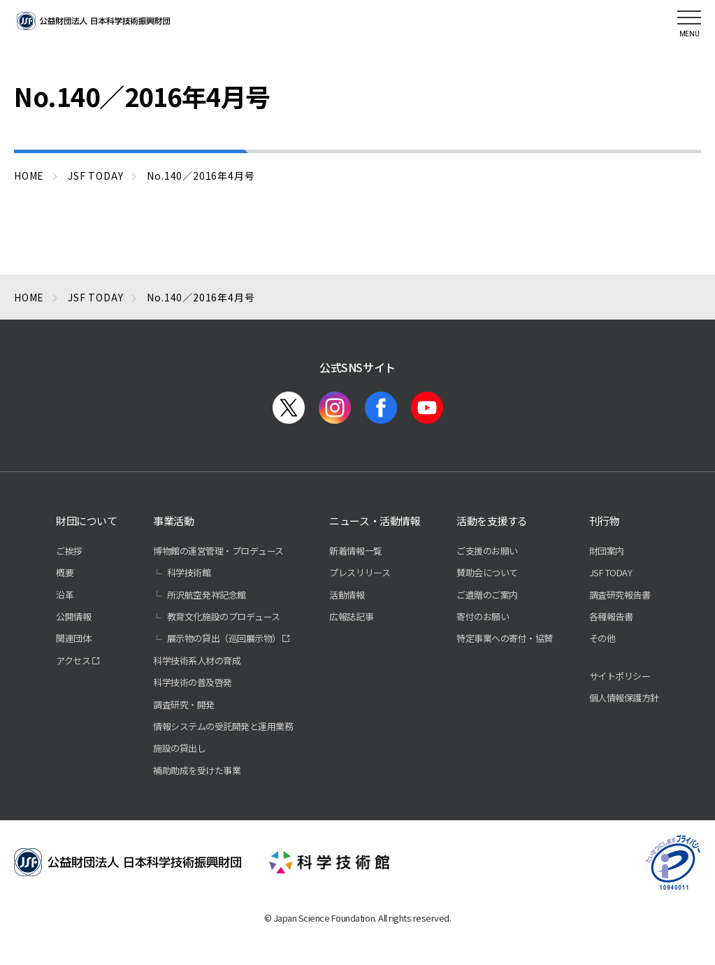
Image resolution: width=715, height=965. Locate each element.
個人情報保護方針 (624, 697)
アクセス (73, 660)
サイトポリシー (620, 675)
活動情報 (346, 594)
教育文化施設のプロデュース (223, 616)
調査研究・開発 (184, 704)
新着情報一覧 (355, 550)
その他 (602, 638)
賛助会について (487, 572)
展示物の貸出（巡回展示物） (224, 638)
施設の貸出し (179, 748)
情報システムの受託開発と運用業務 (223, 726)
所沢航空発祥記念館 (206, 594)
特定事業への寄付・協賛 (504, 638)
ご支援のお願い (487, 550)
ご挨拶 (69, 550)
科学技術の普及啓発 (192, 682)
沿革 (64, 594)
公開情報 (73, 616)
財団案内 (606, 550)
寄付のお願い (482, 616)
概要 (64, 572)
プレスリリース (359, 572)
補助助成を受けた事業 (196, 770)
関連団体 (73, 638)
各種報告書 (611, 616)
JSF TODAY (611, 572)
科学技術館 (189, 572)
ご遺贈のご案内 (487, 594)
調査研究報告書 (620, 594)
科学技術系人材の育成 (196, 660)
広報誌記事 (351, 616)
